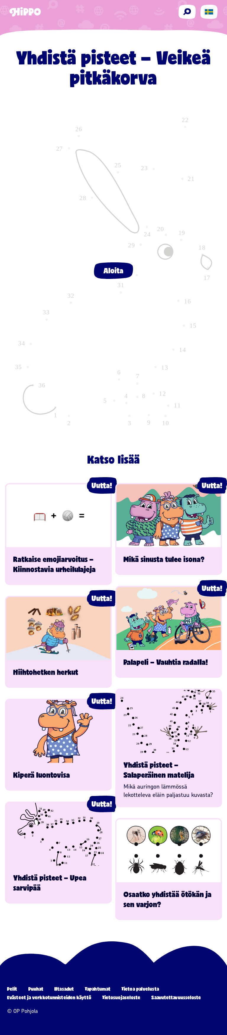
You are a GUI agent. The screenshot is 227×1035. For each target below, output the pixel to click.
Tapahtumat (98, 988)
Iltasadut (64, 988)
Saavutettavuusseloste (176, 997)
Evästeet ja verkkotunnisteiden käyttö (49, 997)
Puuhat (36, 988)
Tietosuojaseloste (121, 997)
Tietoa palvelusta (140, 988)
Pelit (12, 988)
